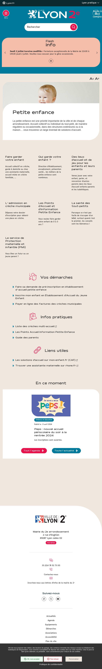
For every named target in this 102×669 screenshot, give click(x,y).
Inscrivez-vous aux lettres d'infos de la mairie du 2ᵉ (51, 583)
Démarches (51, 629)
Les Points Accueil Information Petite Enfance (45, 332)
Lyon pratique (90, 3)
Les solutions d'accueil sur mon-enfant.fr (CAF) (45, 360)
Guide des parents (27, 337)
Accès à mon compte (96, 13)
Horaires (51, 543)
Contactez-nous (51, 575)
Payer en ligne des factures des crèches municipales (48, 304)
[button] (5, 53)
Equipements (51, 625)
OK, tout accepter (31, 659)
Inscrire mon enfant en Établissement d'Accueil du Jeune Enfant (51, 296)
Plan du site (51, 641)
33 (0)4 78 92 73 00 (51, 565)
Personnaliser (73, 659)
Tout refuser (53, 659)
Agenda (51, 620)
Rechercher (33, 27)
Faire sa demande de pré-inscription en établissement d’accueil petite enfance (49, 288)
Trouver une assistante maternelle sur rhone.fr (45, 365)
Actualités (51, 616)
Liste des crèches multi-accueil (34, 326)
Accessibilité (51, 637)
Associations (51, 633)
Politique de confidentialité (51, 664)
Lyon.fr (10, 3)
